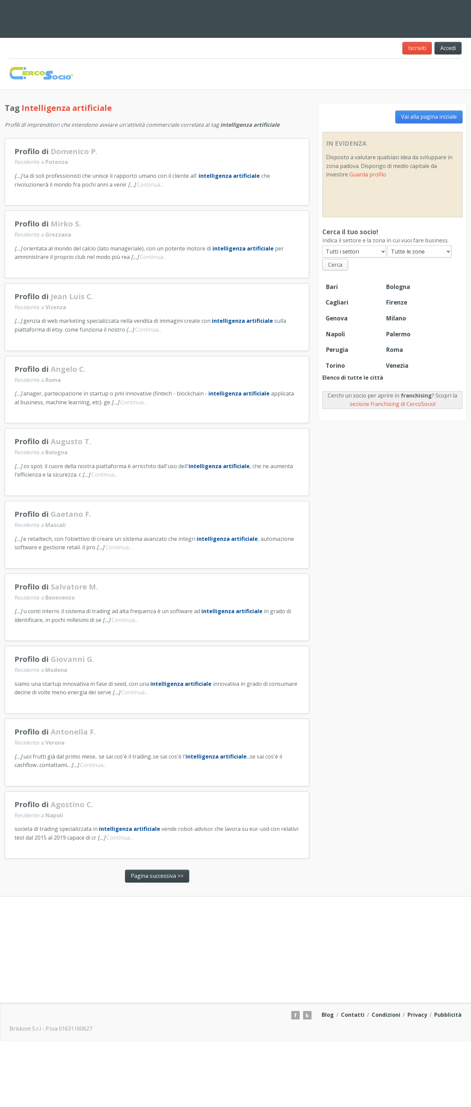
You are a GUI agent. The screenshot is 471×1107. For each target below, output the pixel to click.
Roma (394, 350)
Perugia (337, 350)
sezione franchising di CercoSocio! (393, 404)
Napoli (335, 334)
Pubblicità (448, 1014)
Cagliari (337, 302)
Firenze (396, 302)
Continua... (150, 184)
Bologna (398, 287)
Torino (335, 365)
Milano (396, 318)
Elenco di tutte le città (352, 377)
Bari (332, 287)
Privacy (417, 1014)
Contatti (353, 1014)
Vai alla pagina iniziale (429, 116)
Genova (337, 318)
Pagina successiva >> (157, 876)
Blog (328, 1014)
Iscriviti (417, 48)
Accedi (448, 48)
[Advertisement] (298, 17)
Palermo (398, 334)
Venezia (397, 365)
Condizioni (386, 1014)
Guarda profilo (367, 174)
